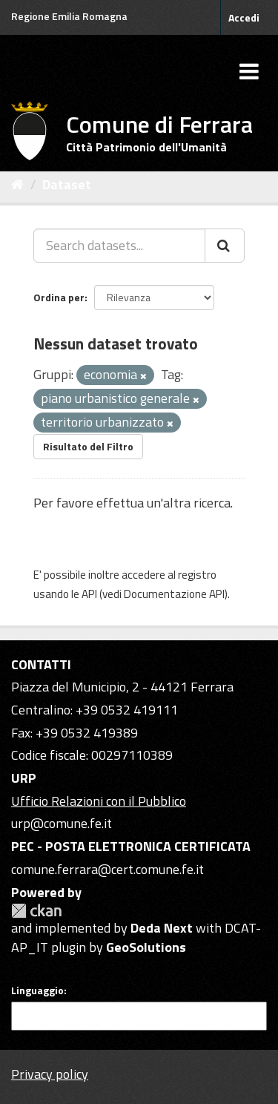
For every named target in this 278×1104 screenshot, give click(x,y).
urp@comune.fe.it (61, 823)
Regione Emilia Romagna (69, 16)
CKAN (36, 911)
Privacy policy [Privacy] (49, 1074)
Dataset (66, 184)
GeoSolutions (146, 947)
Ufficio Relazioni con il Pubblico (98, 801)
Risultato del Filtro (88, 446)
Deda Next (161, 928)
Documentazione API (174, 593)
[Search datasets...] (119, 246)
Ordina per (59, 297)
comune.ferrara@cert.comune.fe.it (107, 869)
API (89, 593)
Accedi (243, 17)
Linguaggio (37, 990)
